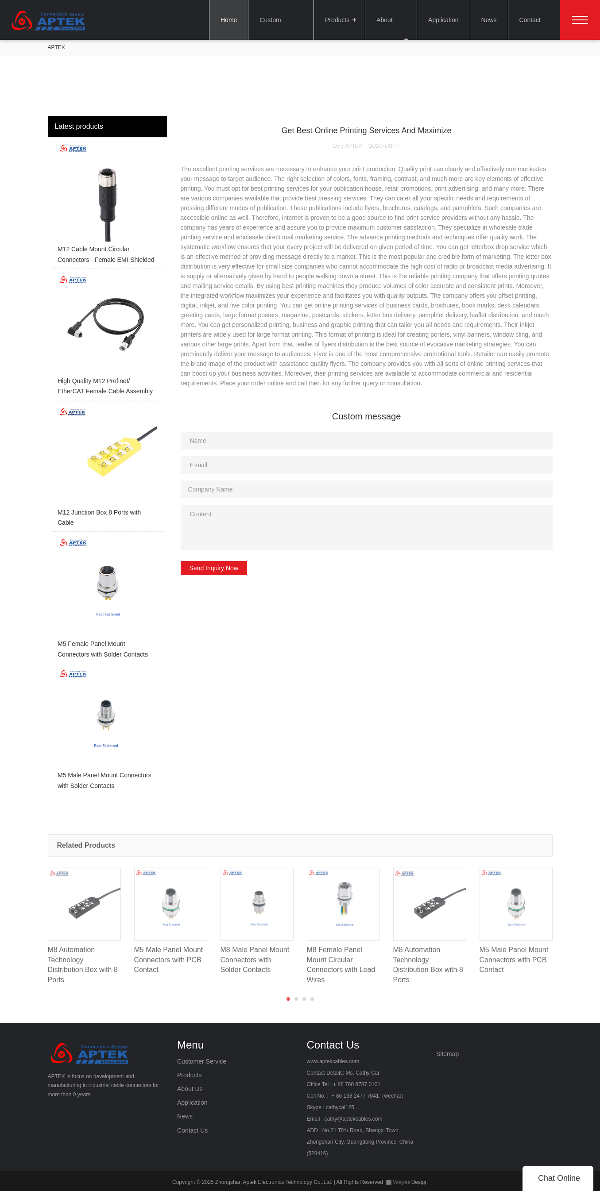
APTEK (56, 47)
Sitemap (447, 1053)
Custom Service (278, 19)
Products (335, 19)
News (487, 19)
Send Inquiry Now (214, 568)
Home (225, 19)
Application (442, 19)
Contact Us (533, 19)
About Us (387, 19)
